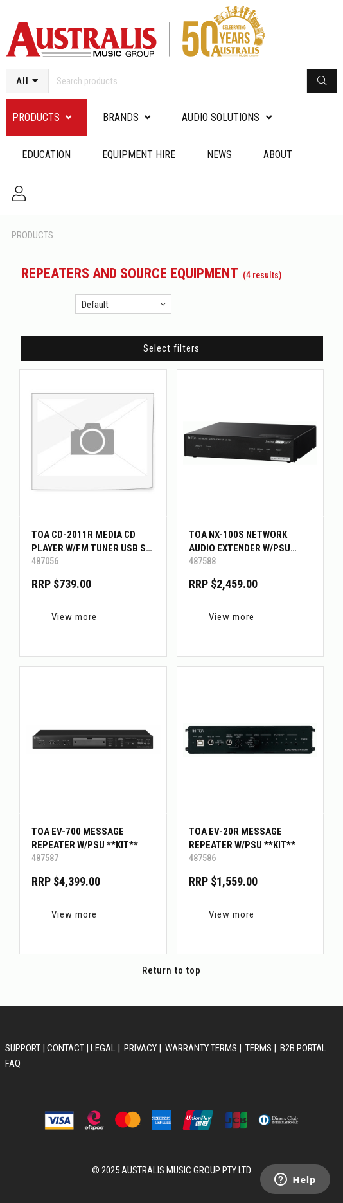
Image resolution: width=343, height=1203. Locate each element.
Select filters (171, 348)
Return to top (171, 970)
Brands (121, 117)
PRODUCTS (36, 117)
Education (46, 154)
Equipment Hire (138, 154)
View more (74, 617)
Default (95, 304)
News (219, 154)
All (22, 81)
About (277, 154)
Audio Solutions (220, 117)
